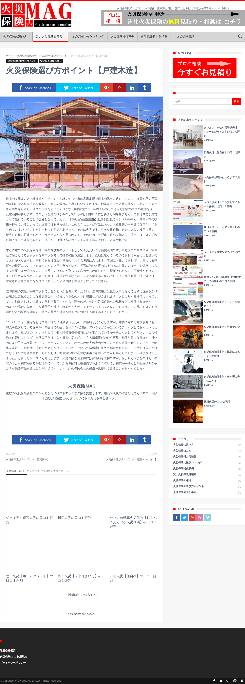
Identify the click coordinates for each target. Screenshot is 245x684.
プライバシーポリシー (13, 662)
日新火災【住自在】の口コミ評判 (133, 578)
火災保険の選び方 (183, 444)
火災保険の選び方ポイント (54, 55)
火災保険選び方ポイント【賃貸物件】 (41, 456)
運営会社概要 (7, 650)
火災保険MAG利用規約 (13, 656)
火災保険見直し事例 (184, 492)
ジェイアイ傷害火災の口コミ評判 (29, 519)
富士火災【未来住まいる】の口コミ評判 (81, 578)
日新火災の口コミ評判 (74, 517)
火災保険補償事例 (183, 468)
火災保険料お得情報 (184, 456)
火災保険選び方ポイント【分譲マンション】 (123, 456)
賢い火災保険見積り (26, 55)
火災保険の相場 (182, 480)
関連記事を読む (15, 470)
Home (9, 55)
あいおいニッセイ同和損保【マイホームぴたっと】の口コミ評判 (222, 131)
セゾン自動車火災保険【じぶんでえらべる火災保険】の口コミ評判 (133, 522)
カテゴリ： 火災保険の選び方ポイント (49, 470)
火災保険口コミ (182, 450)
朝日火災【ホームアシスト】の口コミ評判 (29, 578)
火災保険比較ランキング (187, 462)
